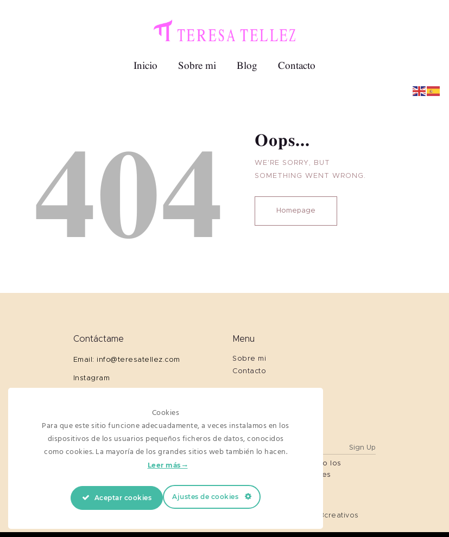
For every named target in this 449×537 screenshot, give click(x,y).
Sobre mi (249, 358)
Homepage (295, 210)
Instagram (91, 378)
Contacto (249, 371)
